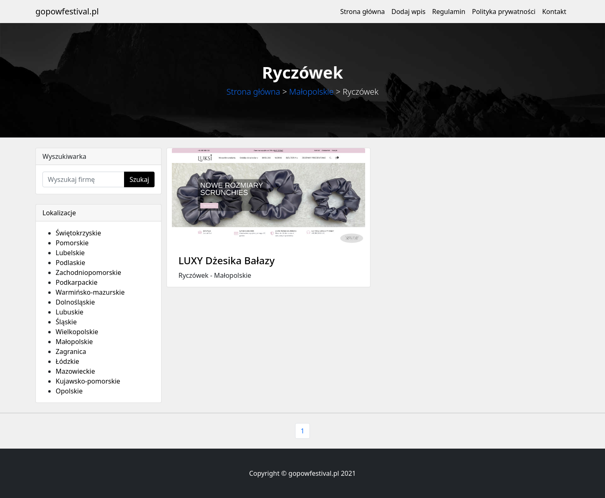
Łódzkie (67, 361)
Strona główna (362, 11)
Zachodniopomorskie (88, 272)
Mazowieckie (75, 371)
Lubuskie (69, 311)
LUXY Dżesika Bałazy (226, 260)
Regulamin (448, 11)
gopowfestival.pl (67, 11)
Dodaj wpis (409, 11)
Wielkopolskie (77, 331)
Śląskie (66, 321)
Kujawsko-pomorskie (88, 381)
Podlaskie (70, 262)
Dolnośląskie (75, 302)
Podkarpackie (77, 282)
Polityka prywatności (503, 11)
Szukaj (139, 179)
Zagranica (71, 351)
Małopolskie (311, 91)
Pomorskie (72, 242)
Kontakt (554, 11)
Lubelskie (70, 252)
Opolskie (69, 391)
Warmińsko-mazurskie (90, 292)
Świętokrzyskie (78, 232)
